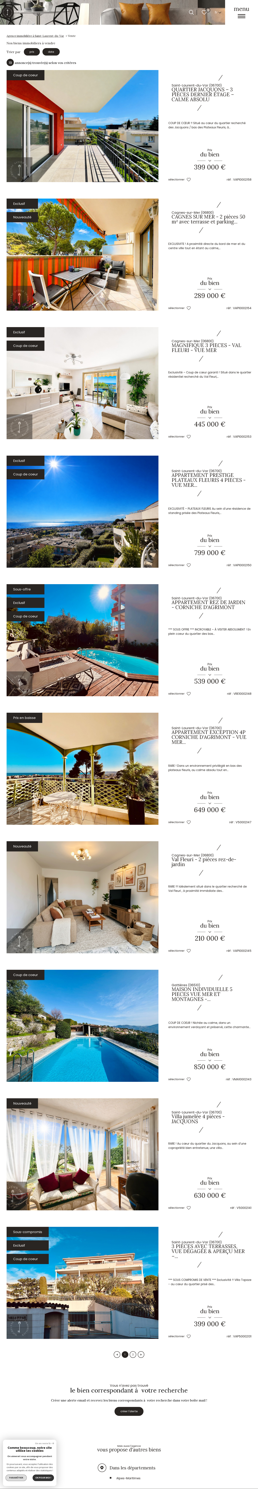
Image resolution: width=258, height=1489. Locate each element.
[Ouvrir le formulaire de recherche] (191, 12)
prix (32, 52)
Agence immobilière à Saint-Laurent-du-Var (35, 36)
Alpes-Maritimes (128, 1481)
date (54, 52)
